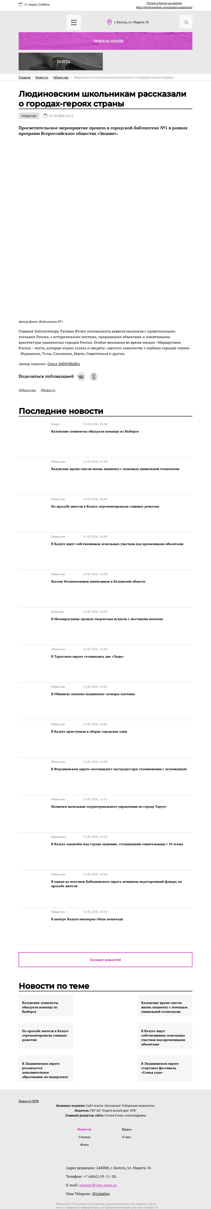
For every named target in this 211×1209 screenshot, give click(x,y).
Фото (84, 1110)
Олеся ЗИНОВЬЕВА (63, 363)
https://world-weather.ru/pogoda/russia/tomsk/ (164, 7)
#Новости (48, 390)
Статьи (84, 1101)
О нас (126, 1101)
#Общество (27, 390)
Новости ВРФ (29, 1065)
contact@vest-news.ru (98, 1150)
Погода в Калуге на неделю (164, 3)
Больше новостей (105, 923)
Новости (84, 1093)
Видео (126, 1093)
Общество (29, 116)
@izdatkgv (101, 1159)
